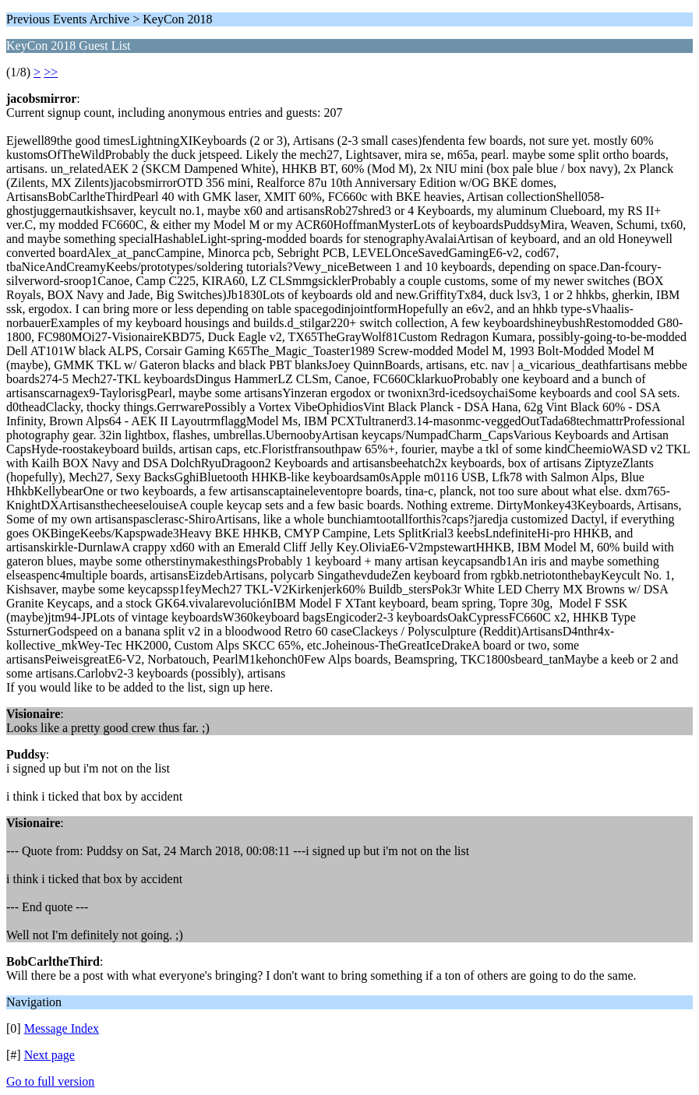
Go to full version (50, 1081)
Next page (49, 1055)
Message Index (61, 1028)
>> (51, 72)
